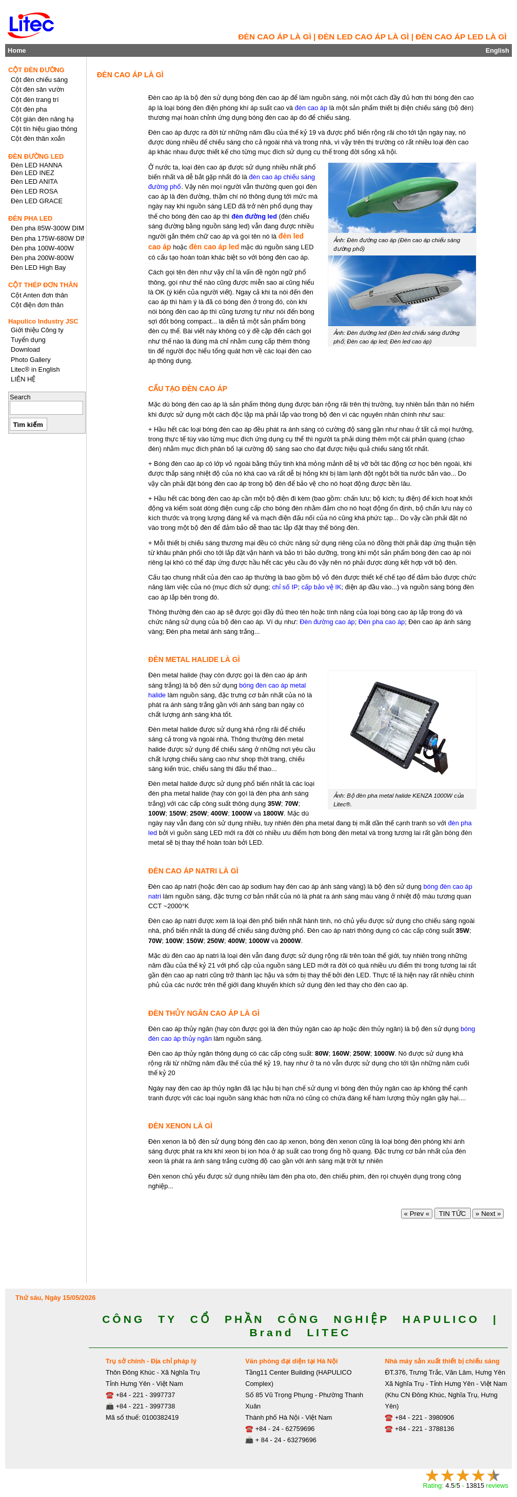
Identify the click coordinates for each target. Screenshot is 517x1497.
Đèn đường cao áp (327, 622)
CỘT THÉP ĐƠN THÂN (43, 285)
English (497, 50)
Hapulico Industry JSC (43, 321)
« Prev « (416, 1213)
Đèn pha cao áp (382, 622)
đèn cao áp (311, 108)
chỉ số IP (284, 587)
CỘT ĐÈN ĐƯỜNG (36, 70)
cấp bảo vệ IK (322, 587)
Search (20, 397)
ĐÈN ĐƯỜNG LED (36, 156)
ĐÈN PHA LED (30, 218)
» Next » (488, 1213)
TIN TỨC (452, 1213)
